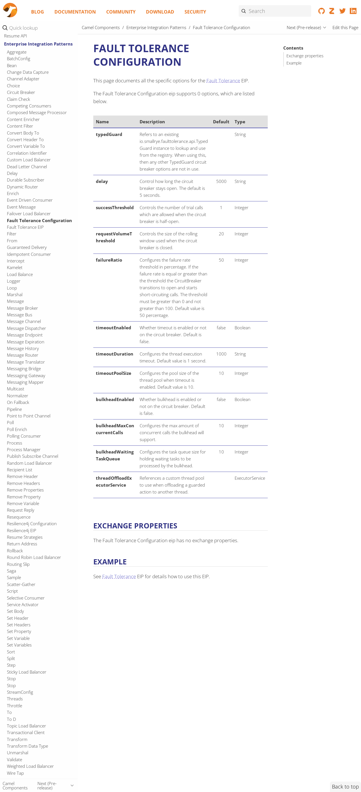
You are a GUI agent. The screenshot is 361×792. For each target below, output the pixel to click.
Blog (37, 12)
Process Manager (24, 449)
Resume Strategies (25, 537)
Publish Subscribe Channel (32, 456)
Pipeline (14, 409)
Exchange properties (305, 55)
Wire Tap (15, 773)
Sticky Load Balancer (26, 672)
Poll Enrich (17, 429)
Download (160, 12)
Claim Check (18, 99)
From (12, 240)
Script (12, 591)
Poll (10, 422)
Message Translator (26, 362)
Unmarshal (17, 752)
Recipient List (19, 469)
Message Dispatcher (26, 328)
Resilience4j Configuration (32, 523)
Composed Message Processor (37, 112)
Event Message (21, 207)
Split (11, 658)
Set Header (18, 618)
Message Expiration (25, 342)
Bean (12, 65)
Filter (11, 233)
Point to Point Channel (28, 416)
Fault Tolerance (223, 80)
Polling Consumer (24, 436)
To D (11, 719)
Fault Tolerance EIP (25, 227)
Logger (13, 281)
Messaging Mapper (25, 382)
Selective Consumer (26, 598)
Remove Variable (23, 503)
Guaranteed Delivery (27, 247)
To (9, 712)
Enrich (13, 193)
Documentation (75, 12)
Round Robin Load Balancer (34, 557)
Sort (11, 652)
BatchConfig (18, 58)
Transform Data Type (27, 746)
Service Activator (23, 604)
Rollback (15, 550)
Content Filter (20, 126)
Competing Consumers (29, 106)
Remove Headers (23, 483)
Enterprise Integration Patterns (38, 44)
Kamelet (14, 267)
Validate (14, 759)
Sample (14, 577)
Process (14, 443)
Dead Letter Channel (27, 166)
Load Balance (20, 274)
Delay (12, 173)
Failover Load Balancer (29, 213)
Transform (17, 739)
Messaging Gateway (26, 375)
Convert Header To (25, 139)
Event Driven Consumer (30, 200)
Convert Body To (23, 133)
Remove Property (24, 497)
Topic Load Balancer (26, 726)
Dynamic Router (22, 187)
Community (121, 12)
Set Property (19, 631)
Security (195, 12)
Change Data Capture (28, 72)
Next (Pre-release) (304, 27)
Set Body (15, 611)
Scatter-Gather (21, 584)
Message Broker (22, 308)
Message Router (22, 355)
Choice (13, 85)
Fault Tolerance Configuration (39, 220)
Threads (15, 698)
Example (294, 63)
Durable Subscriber (25, 180)
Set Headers (19, 624)
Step (11, 665)
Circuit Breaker (21, 92)
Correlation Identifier (27, 153)
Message (15, 301)
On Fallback (18, 402)
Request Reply (20, 510)
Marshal (14, 294)
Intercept (15, 261)
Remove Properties (25, 490)
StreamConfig (20, 692)
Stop (11, 678)
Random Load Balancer (29, 463)
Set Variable (18, 638)
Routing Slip (18, 564)
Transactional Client (26, 732)
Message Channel (24, 321)
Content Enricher (23, 119)
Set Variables (19, 645)
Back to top (345, 786)
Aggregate (16, 52)
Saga (11, 571)
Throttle (14, 705)
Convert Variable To (26, 146)
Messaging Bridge (24, 368)
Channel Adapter (23, 78)
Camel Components (101, 27)
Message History (23, 348)
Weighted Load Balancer (30, 766)
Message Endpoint (25, 335)
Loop (12, 288)
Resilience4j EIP (21, 530)
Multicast (15, 388)
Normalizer (17, 395)
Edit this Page (345, 27)
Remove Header (22, 476)
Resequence (19, 517)
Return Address (22, 543)
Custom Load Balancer (29, 159)
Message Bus (19, 314)
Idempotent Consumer (29, 254)
